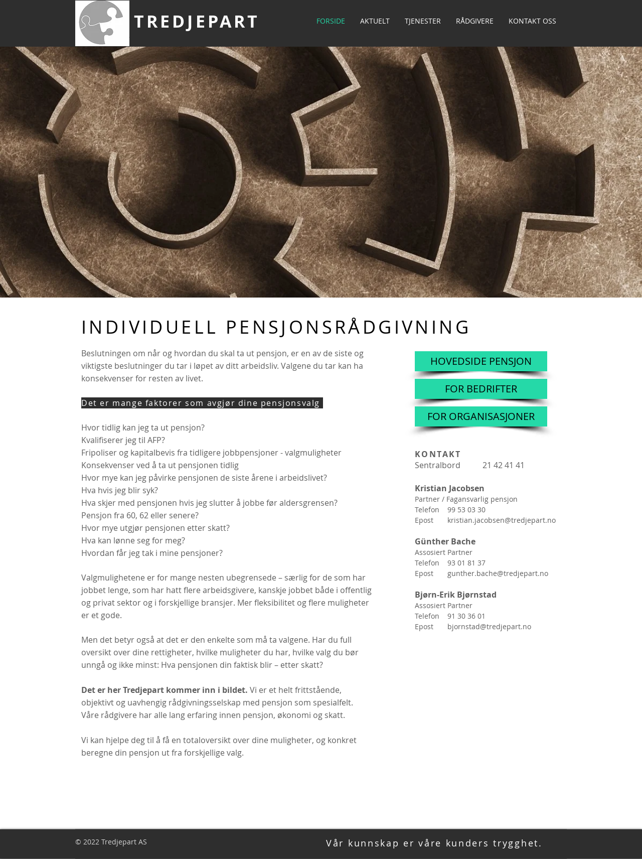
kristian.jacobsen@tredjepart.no (501, 520)
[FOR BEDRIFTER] (481, 389)
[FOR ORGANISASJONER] (481, 416)
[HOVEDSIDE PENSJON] (481, 361)
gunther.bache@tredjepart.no (497, 573)
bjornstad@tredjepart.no (489, 626)
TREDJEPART (197, 21)
